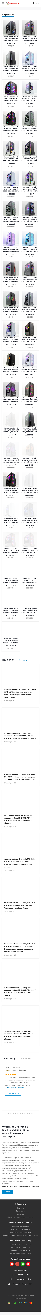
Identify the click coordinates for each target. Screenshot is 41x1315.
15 (32, 1113)
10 (24, 1113)
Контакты (20, 1208)
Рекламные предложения (20, 1232)
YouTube (12, 1264)
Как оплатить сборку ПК (20, 1247)
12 (27, 1113)
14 (31, 1113)
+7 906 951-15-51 (22, 1274)
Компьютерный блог (20, 1226)
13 (29, 1113)
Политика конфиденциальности (20, 1217)
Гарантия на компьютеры (20, 1253)
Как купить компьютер (20, 1240)
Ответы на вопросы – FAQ (20, 1244)
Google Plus (17, 1264)
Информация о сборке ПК (20, 1222)
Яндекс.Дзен (28, 1264)
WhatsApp (23, 1264)
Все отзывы (26, 1059)
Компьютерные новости (20, 1229)
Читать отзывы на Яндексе (15, 1088)
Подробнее (7, 1192)
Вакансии (20, 1214)
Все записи (23, 660)
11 (25, 1113)
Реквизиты (20, 1211)
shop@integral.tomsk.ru (22, 1279)
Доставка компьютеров (20, 1250)
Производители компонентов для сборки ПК (21, 1235)
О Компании (20, 1204)
